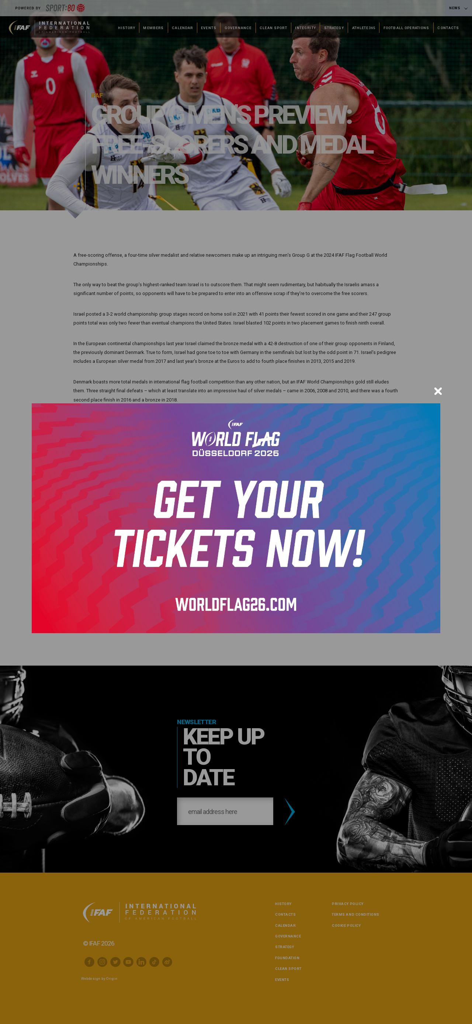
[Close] (438, 391)
